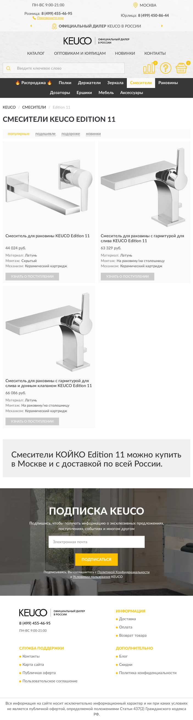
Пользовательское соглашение (50, 681)
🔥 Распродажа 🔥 (33, 83)
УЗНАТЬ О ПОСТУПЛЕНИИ (32, 276)
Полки (65, 83)
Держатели (89, 83)
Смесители (141, 83)
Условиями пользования (91, 576)
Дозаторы (60, 93)
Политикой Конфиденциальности (123, 572)
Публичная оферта (39, 673)
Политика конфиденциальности (148, 673)
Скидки (125, 665)
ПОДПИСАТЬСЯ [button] (96, 560)
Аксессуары (131, 93)
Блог (123, 656)
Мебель (106, 93)
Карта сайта (33, 665)
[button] (48, 17)
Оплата (125, 628)
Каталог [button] (36, 54)
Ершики (84, 93)
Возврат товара (133, 636)
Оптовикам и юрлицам (80, 54)
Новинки (125, 54)
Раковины (168, 83)
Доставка (127, 619)
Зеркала (115, 83)
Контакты (155, 54)
